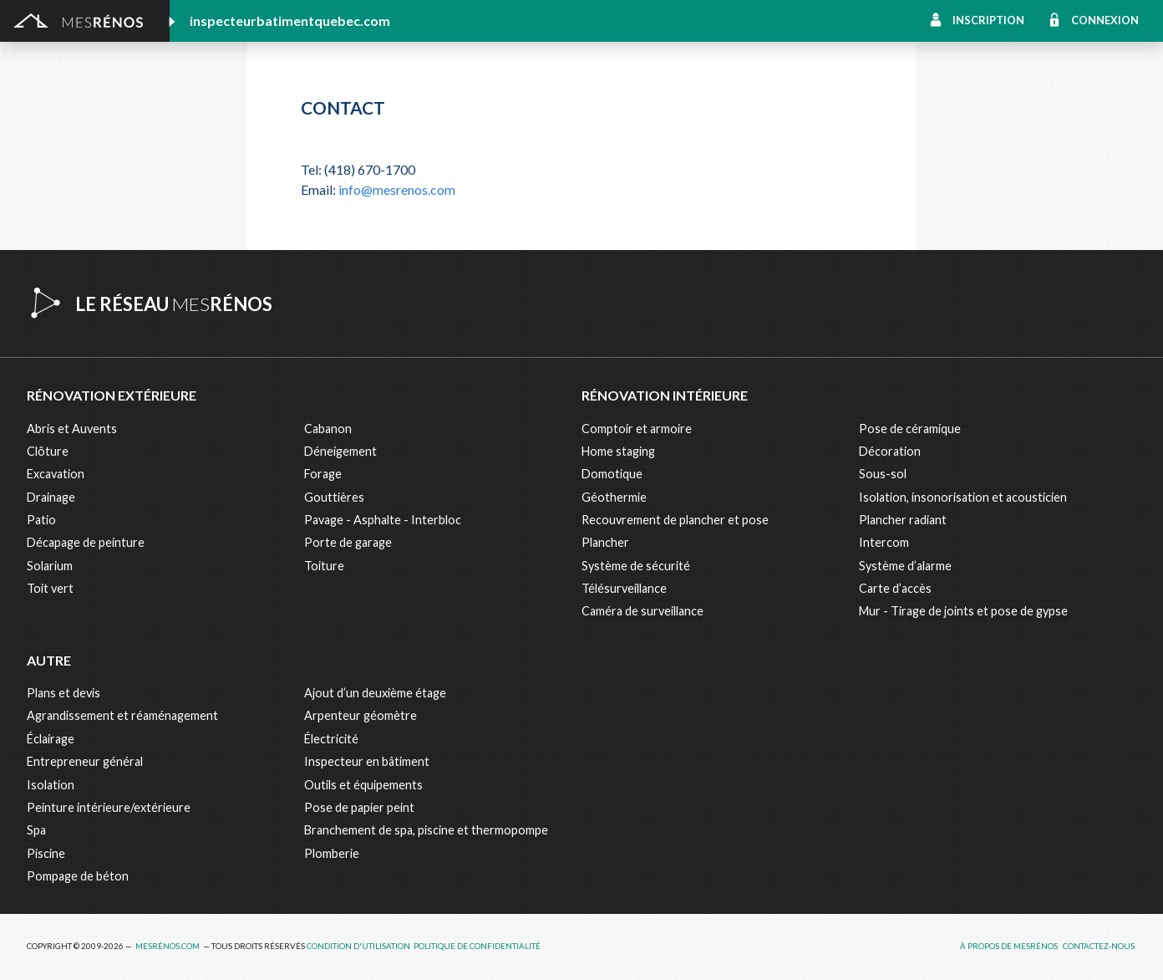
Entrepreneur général (85, 761)
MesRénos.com (167, 946)
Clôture (48, 451)
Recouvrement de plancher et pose (675, 520)
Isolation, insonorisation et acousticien (963, 497)
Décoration (890, 451)
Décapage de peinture (86, 542)
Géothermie (614, 497)
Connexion (1105, 20)
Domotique (612, 474)
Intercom (884, 542)
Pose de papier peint (359, 807)
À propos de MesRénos (1009, 946)
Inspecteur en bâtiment (366, 761)
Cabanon (328, 428)
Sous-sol (883, 474)
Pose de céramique (910, 428)
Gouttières (334, 497)
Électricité (331, 739)
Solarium (50, 566)
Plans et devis (63, 693)
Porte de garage (348, 542)
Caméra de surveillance (642, 611)
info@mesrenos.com (396, 189)
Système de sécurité (636, 566)
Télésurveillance (624, 588)
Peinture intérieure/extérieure (108, 807)
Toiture (324, 566)
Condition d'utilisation (358, 946)
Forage (323, 474)
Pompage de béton (78, 876)
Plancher (605, 542)
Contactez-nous (1099, 946)
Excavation (55, 474)
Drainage (51, 497)
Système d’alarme (905, 566)
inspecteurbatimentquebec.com (290, 20)
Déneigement (340, 451)
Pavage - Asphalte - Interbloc (382, 520)
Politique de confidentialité (477, 946)
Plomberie (331, 853)
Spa (36, 830)
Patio (41, 520)
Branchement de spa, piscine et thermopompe (426, 830)
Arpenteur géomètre (360, 715)
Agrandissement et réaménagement (122, 715)
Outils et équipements (363, 785)
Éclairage (50, 739)
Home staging (618, 451)
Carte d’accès (895, 588)
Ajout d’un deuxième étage (375, 693)
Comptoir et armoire (637, 428)
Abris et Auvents (72, 428)
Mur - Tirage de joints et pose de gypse (963, 611)
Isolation (50, 785)
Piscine (46, 853)
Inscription (988, 20)
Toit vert (50, 588)
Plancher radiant (903, 520)
